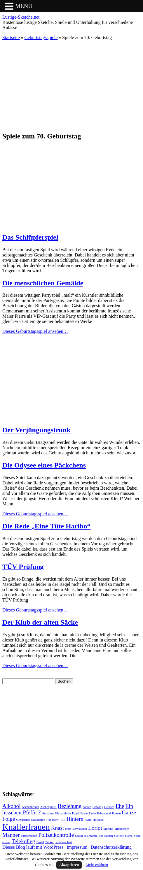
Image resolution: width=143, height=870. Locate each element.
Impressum (77, 847)
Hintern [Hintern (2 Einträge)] (75, 819)
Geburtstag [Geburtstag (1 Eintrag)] (23, 819)
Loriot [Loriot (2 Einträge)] (95, 828)
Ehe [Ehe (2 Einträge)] (120, 806)
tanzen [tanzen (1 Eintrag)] (6, 842)
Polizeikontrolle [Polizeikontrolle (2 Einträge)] (56, 835)
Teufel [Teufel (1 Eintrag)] (40, 842)
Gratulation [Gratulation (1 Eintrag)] (38, 819)
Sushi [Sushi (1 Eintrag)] (137, 835)
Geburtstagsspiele (41, 37)
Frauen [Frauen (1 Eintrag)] (116, 813)
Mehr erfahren (97, 864)
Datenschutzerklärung (111, 847)
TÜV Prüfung (23, 566)
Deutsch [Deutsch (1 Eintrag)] (109, 807)
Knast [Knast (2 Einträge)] (57, 828)
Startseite (11, 37)
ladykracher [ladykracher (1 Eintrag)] (79, 828)
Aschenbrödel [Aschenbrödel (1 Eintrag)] (30, 807)
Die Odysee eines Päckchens (44, 465)
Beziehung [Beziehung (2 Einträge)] (69, 806)
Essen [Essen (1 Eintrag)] (84, 813)
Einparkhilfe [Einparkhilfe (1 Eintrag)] (63, 813)
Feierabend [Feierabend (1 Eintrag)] (104, 813)
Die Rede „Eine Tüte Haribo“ (46, 526)
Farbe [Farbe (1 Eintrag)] (92, 813)
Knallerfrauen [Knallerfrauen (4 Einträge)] (26, 827)
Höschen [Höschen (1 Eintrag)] (98, 819)
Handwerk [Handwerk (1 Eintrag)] (52, 819)
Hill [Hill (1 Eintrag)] (62, 819)
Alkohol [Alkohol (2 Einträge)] (11, 806)
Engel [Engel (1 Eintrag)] (75, 813)
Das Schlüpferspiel (30, 237)
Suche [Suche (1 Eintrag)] (128, 835)
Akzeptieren (69, 864)
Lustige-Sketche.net (21, 17)
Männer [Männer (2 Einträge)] (11, 835)
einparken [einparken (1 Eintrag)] (48, 813)
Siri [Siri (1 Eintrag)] (101, 835)
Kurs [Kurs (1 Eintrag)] (68, 828)
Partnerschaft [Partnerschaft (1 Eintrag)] (29, 835)
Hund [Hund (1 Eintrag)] (88, 819)
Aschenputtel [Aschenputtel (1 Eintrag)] (48, 807)
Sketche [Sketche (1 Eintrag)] (119, 835)
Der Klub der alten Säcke (40, 622)
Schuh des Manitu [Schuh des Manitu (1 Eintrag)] (86, 835)
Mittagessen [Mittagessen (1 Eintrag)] (122, 828)
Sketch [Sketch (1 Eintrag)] (108, 835)
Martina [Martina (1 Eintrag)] (108, 828)
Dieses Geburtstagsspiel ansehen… (35, 331)
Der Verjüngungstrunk (36, 430)
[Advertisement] (71, 85)
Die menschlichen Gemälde (42, 283)
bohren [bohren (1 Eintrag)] (87, 807)
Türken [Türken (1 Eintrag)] (49, 842)
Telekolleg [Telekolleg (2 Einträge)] (23, 841)
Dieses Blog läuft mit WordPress (32, 847)
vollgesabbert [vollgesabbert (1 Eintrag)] (63, 842)
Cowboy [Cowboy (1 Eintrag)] (98, 807)
